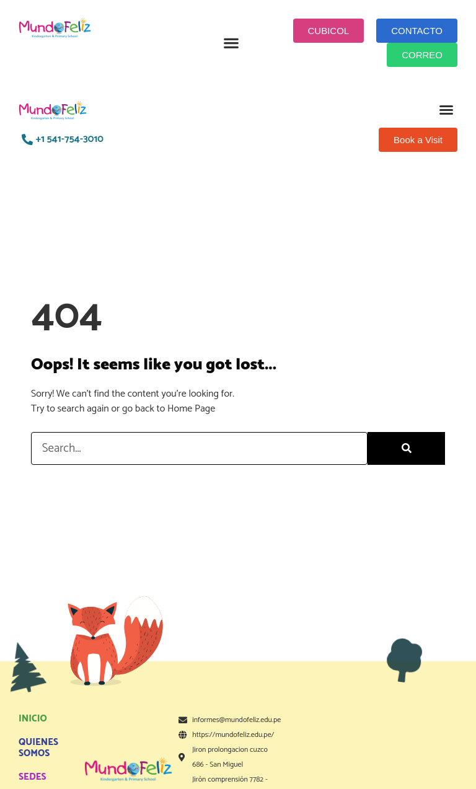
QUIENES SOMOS (38, 747)
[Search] (406, 448)
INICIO (33, 718)
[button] (231, 43)
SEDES (32, 777)
